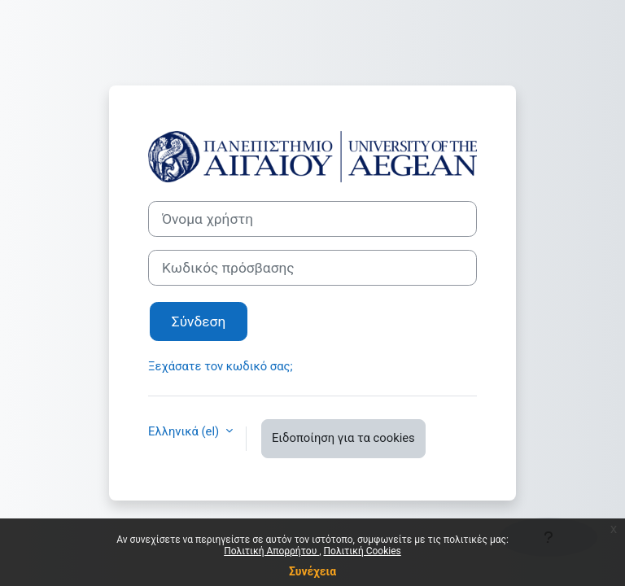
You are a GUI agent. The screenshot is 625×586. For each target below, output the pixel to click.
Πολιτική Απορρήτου (271, 551)
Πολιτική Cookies (362, 551)
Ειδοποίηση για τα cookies (343, 438)
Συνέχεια (312, 571)
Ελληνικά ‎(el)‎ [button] (185, 431)
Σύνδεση (198, 321)
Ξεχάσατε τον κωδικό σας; (220, 366)
